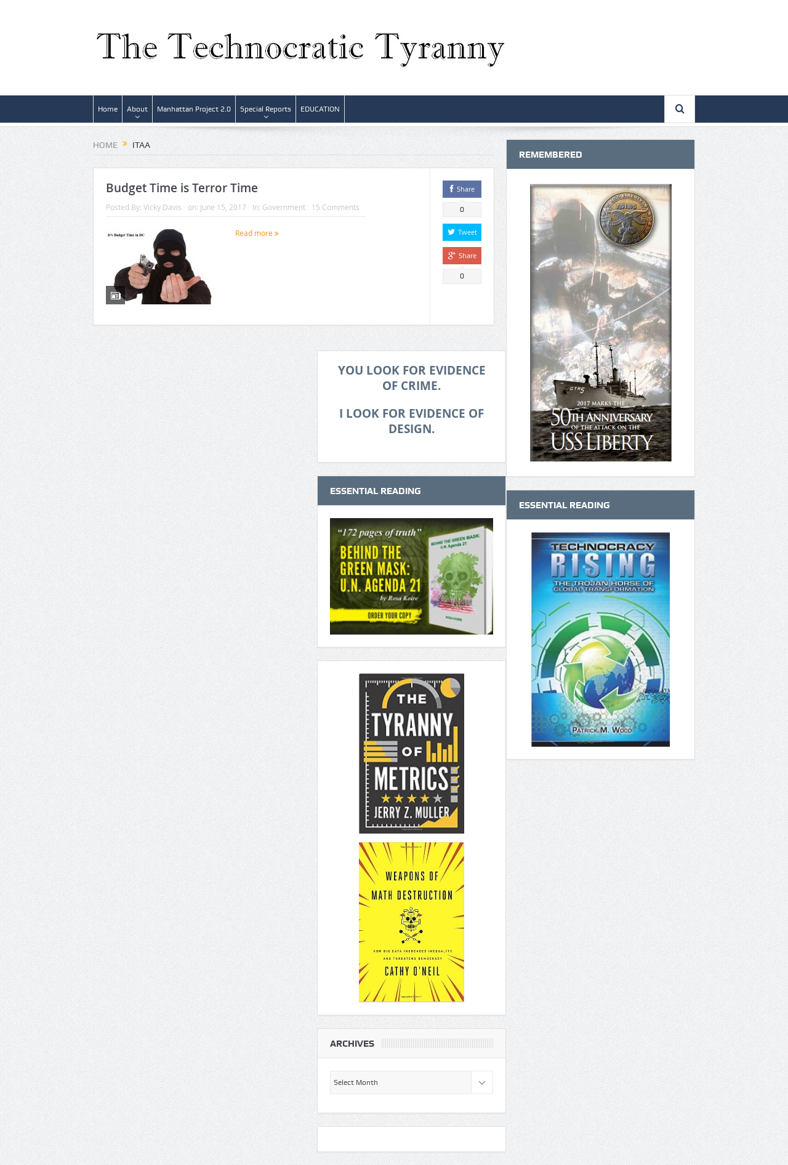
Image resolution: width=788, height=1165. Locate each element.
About (137, 109)
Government (283, 207)
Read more (257, 233)
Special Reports (265, 109)
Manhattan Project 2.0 (194, 109)
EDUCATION (320, 109)
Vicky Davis (162, 207)
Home (108, 109)
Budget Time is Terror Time (182, 188)
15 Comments (336, 207)
